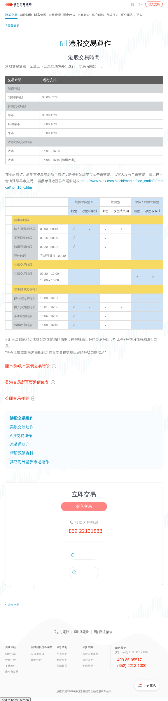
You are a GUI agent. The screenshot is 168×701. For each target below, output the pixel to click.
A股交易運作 (21, 435)
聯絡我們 (36, 659)
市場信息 (112, 15)
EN (140, 4)
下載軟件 (10, 665)
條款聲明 (62, 647)
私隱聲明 (62, 659)
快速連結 (10, 647)
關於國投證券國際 (41, 647)
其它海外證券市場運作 (29, 462)
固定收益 (69, 15)
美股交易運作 (21, 427)
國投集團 (87, 647)
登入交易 (154, 4)
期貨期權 (26, 15)
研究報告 (127, 15)
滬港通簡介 (20, 444)
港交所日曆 (11, 671)
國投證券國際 (90, 654)
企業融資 (83, 15)
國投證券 (87, 659)
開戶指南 (10, 654)
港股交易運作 (21, 418)
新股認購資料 (21, 453)
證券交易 (11, 15)
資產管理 (55, 15)
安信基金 (87, 665)
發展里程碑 (37, 654)
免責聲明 (62, 654)
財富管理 (40, 15)
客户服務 (98, 15)
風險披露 (62, 665)
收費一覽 (10, 659)
